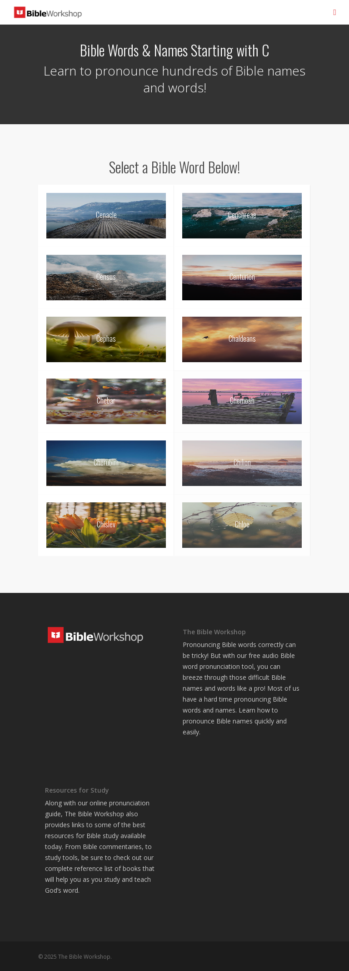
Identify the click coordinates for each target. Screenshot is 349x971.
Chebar (106, 400)
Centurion (242, 276)
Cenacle (106, 214)
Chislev (106, 524)
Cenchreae (242, 214)
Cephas (106, 338)
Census (106, 276)
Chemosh (242, 400)
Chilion (242, 462)
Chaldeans (242, 338)
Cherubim (106, 462)
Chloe (242, 524)
